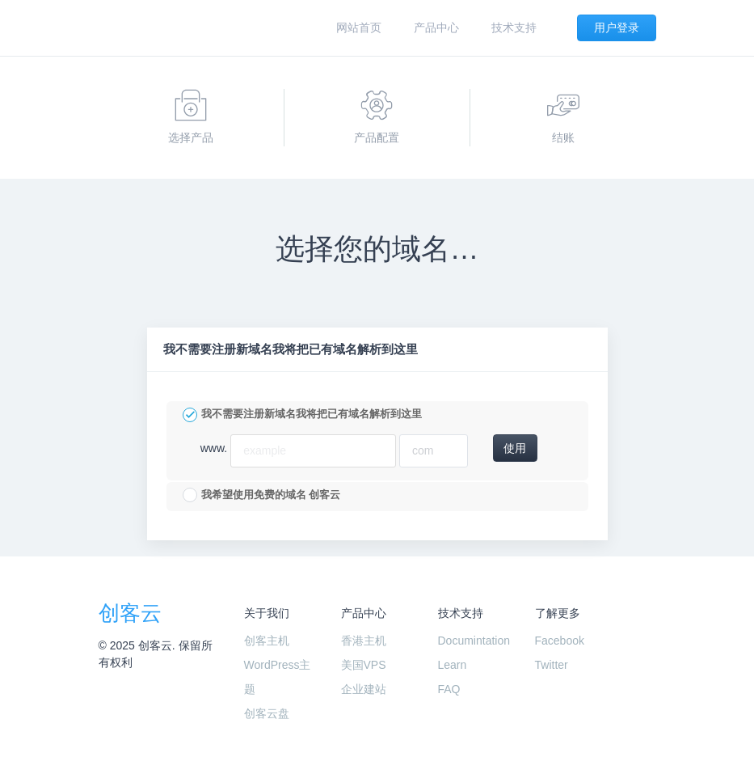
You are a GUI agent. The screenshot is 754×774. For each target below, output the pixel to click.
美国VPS (363, 664)
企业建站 (363, 689)
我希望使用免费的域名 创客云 (262, 495)
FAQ (449, 689)
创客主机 (266, 640)
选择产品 (190, 116)
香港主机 (363, 640)
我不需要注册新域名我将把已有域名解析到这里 (302, 415)
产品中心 (436, 27)
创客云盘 (266, 713)
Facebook (559, 640)
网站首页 (358, 27)
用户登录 (616, 27)
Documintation (474, 640)
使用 (514, 448)
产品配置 (376, 116)
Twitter (551, 664)
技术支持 (514, 27)
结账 (563, 116)
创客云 (130, 613)
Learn (452, 664)
